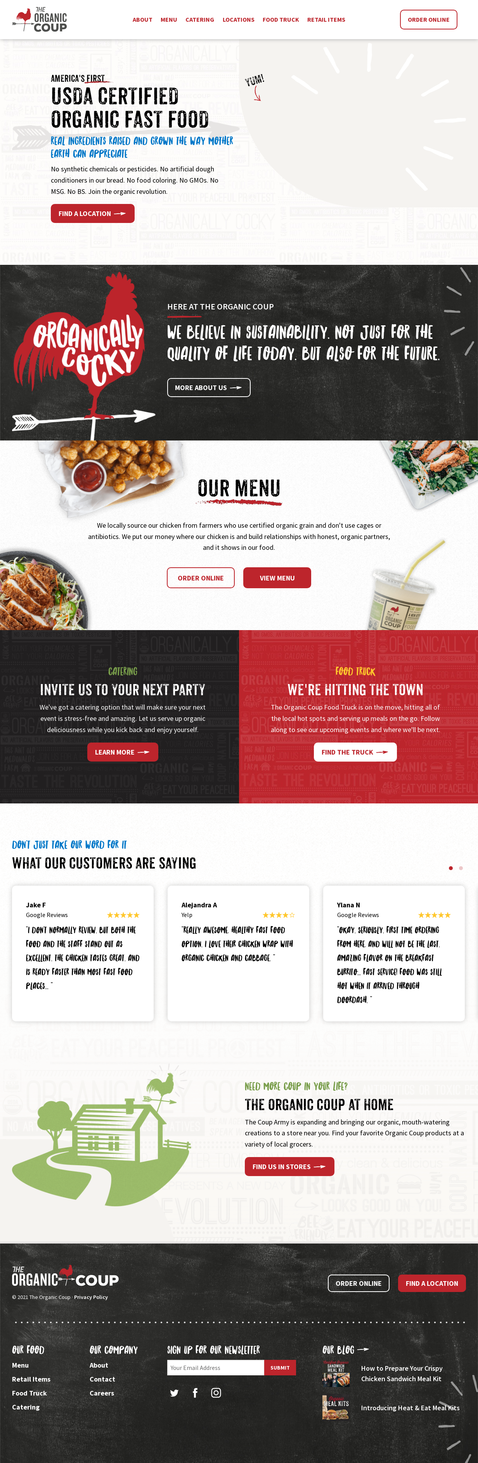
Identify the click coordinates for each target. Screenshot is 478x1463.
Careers (102, 1393)
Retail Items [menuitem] (326, 19)
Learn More (123, 752)
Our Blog (346, 1349)
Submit (280, 1367)
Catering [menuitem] (199, 19)
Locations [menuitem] (239, 19)
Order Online (429, 19)
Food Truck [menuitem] (281, 19)
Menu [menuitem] (169, 19)
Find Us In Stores (290, 1167)
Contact (102, 1379)
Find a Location (93, 214)
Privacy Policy (91, 1297)
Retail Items (31, 1379)
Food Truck (29, 1393)
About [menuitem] (142, 19)
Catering (26, 1407)
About (99, 1365)
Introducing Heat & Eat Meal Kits (410, 1407)
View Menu (277, 577)
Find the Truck (355, 752)
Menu (20, 1365)
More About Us (209, 388)
